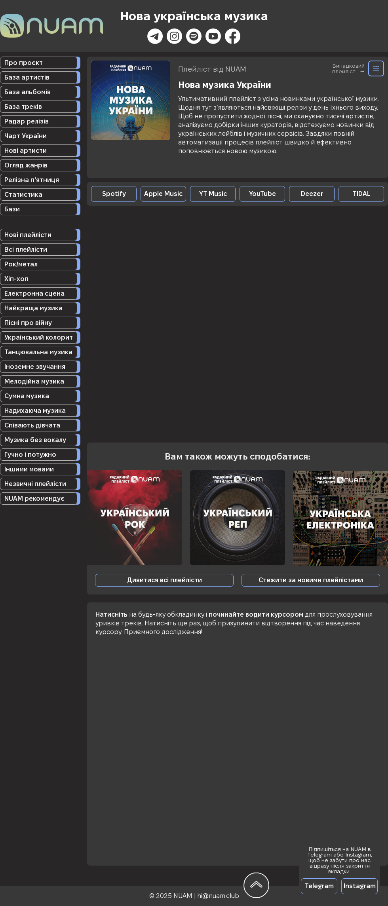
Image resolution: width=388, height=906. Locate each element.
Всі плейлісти (25, 249)
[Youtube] (213, 36)
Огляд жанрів (26, 165)
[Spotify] (194, 36)
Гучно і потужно (30, 454)
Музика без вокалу (35, 440)
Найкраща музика (33, 308)
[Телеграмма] (155, 36)
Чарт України (25, 136)
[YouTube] (262, 194)
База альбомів (27, 92)
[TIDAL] (361, 194)
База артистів (26, 77)
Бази (12, 209)
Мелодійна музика (34, 381)
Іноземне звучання (34, 366)
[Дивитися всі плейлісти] (164, 580)
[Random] (376, 68)
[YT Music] (213, 194)
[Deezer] (312, 194)
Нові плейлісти (27, 235)
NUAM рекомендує (34, 498)
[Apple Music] (163, 194)
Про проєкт (23, 62)
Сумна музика (26, 396)
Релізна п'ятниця (31, 180)
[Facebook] (232, 36)
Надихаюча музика (35, 410)
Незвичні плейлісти (35, 484)
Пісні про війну (28, 322)
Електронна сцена (34, 293)
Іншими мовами (29, 469)
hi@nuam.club (218, 896)
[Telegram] (319, 886)
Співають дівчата (32, 425)
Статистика (23, 194)
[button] (311, 580)
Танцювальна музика (38, 352)
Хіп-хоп (16, 278)
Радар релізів (26, 121)
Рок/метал (21, 264)
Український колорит (38, 337)
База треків (23, 106)
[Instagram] (174, 36)
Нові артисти (25, 150)
